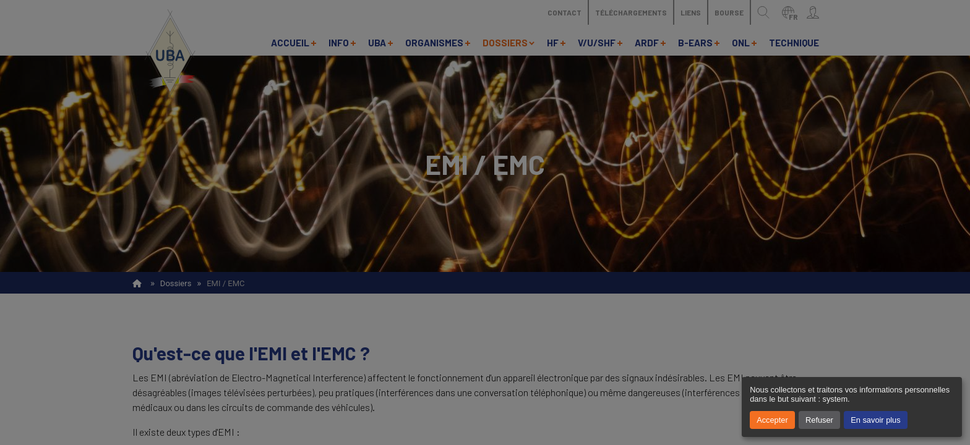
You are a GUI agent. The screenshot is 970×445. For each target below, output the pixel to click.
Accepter (772, 420)
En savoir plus (875, 420)
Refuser (819, 420)
